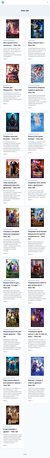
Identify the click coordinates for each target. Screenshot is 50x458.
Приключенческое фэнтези (34, 85)
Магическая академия (32, 180)
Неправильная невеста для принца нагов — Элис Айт (37, 285)
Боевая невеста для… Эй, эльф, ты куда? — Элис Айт (11, 285)
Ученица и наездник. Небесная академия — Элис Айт (12, 234)
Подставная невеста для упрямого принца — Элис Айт (12, 382)
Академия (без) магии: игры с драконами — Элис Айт (37, 185)
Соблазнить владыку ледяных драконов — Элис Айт (36, 90)
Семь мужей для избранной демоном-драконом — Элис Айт (11, 185)
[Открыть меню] (47, 2)
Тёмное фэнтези (31, 40)
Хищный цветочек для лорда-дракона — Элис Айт (12, 334)
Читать (5, 103)
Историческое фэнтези (8, 134)
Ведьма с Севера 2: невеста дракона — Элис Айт (35, 382)
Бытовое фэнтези (7, 85)
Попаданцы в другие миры (9, 40)
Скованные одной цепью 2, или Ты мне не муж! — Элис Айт (37, 334)
